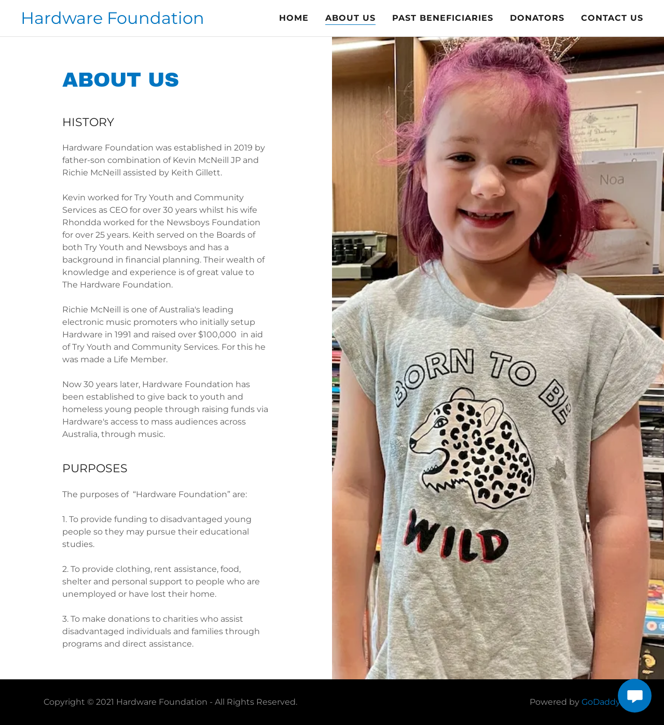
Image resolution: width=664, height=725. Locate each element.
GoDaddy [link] (601, 702)
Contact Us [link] (612, 18)
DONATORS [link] (537, 18)
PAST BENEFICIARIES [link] (442, 18)
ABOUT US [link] (350, 18)
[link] (112, 21)
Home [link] (294, 18)
